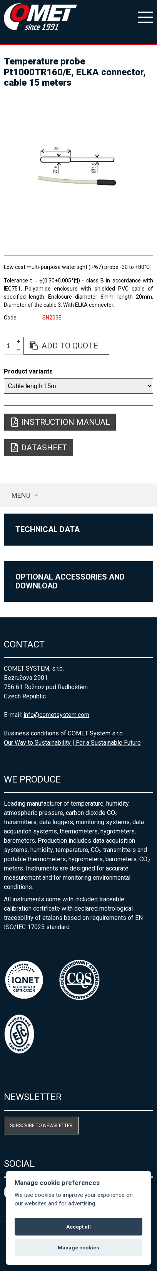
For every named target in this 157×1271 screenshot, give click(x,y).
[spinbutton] (11, 345)
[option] (78, 168)
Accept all (78, 1227)
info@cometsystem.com (56, 714)
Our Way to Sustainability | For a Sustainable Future (72, 742)
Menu (21, 495)
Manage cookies (78, 1247)
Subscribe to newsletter (41, 1125)
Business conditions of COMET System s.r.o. (64, 733)
